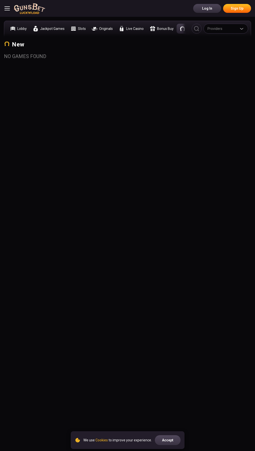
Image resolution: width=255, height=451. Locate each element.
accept (167, 440)
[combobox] (226, 29)
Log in (207, 8)
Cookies (101, 440)
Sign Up (237, 8)
